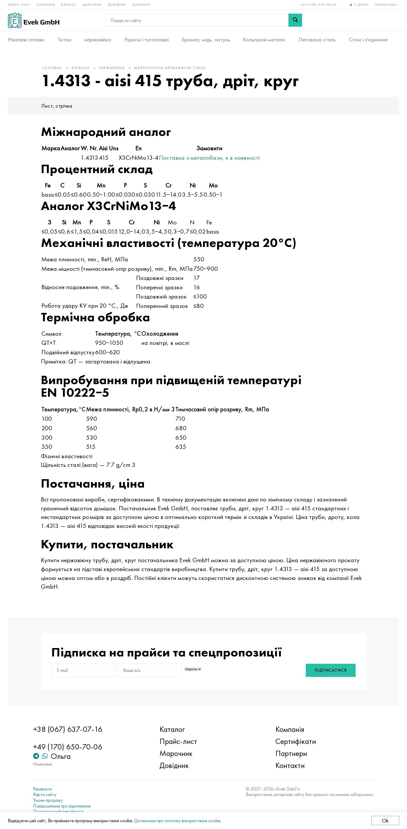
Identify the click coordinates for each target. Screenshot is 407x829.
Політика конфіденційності (58, 811)
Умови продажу (48, 800)
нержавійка (97, 39)
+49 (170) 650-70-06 (319, 5)
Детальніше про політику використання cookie (177, 820)
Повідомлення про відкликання (61, 806)
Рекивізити (42, 789)
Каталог (68, 5)
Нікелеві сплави (26, 39)
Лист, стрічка (56, 105)
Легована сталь (317, 39)
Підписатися (331, 670)
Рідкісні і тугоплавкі (146, 39)
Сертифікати (295, 741)
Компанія (45, 5)
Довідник (117, 5)
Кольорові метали (264, 39)
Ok (385, 820)
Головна (52, 67)
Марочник (92, 5)
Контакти (141, 5)
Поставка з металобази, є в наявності (209, 157)
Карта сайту (44, 794)
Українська (387, 5)
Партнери (291, 753)
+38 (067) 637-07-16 (67, 729)
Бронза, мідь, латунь (206, 39)
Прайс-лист (19, 5)
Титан (64, 39)
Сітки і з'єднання (368, 39)
